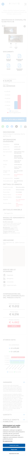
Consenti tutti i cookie (14, 445)
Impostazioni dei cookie (14, 453)
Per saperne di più (7, 441)
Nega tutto (14, 449)
